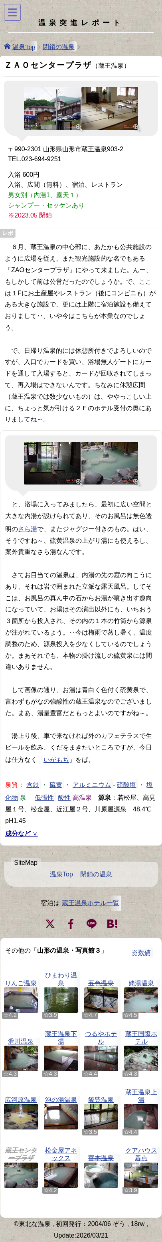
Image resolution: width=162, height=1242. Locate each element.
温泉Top (23, 46)
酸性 (64, 797)
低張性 (44, 797)
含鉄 (32, 784)
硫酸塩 (126, 784)
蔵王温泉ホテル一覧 (90, 903)
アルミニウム (92, 784)
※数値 (141, 952)
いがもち (56, 759)
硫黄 (55, 784)
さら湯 (27, 528)
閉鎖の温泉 (59, 46)
